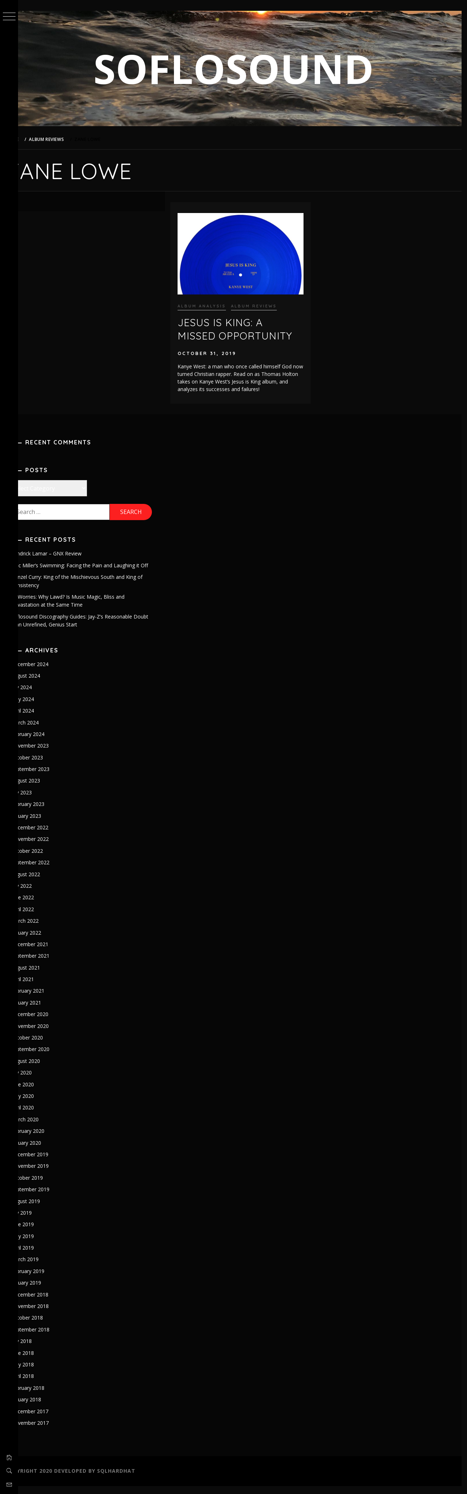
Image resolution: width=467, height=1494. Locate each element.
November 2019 (48, 1174)
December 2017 (47, 1419)
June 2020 (40, 1092)
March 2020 (43, 1127)
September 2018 (48, 1337)
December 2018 (47, 1302)
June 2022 (40, 905)
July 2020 (39, 1080)
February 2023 (45, 812)
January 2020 (44, 1150)
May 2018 (40, 1372)
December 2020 (47, 1022)
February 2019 (45, 1279)
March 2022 (43, 929)
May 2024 (40, 707)
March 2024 (43, 730)
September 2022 (48, 870)
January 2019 (44, 1290)
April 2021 (40, 987)
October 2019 (45, 1185)
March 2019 (43, 1267)
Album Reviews (266, 302)
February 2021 (45, 999)
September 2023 (48, 776)
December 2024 (47, 672)
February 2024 (45, 742)
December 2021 (47, 952)
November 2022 (48, 847)
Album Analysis (213, 302)
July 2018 (39, 1349)
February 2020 (45, 1139)
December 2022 (47, 835)
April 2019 (40, 1255)
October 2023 (45, 765)
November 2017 (48, 1430)
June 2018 (40, 1360)
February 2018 (45, 1395)
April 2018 (40, 1384)
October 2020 (45, 1045)
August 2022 (43, 882)
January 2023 (44, 823)
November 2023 (48, 753)
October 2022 (45, 858)
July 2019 (39, 1220)
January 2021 (44, 1010)
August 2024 (43, 683)
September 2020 (48, 1057)
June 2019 (40, 1232)
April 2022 (40, 917)
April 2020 (40, 1115)
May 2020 (40, 1103)
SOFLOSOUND (242, 68)
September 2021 (48, 964)
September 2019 (48, 1197)
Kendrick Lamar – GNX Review (64, 553)
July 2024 (39, 695)
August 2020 (43, 1068)
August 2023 (43, 788)
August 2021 (43, 975)
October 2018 (45, 1325)
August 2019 (43, 1209)
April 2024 (40, 718)
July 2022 (39, 893)
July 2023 (39, 800)
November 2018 (48, 1314)
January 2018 (44, 1407)
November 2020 (48, 1033)
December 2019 (47, 1162)
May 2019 (40, 1244)
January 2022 (44, 940)
